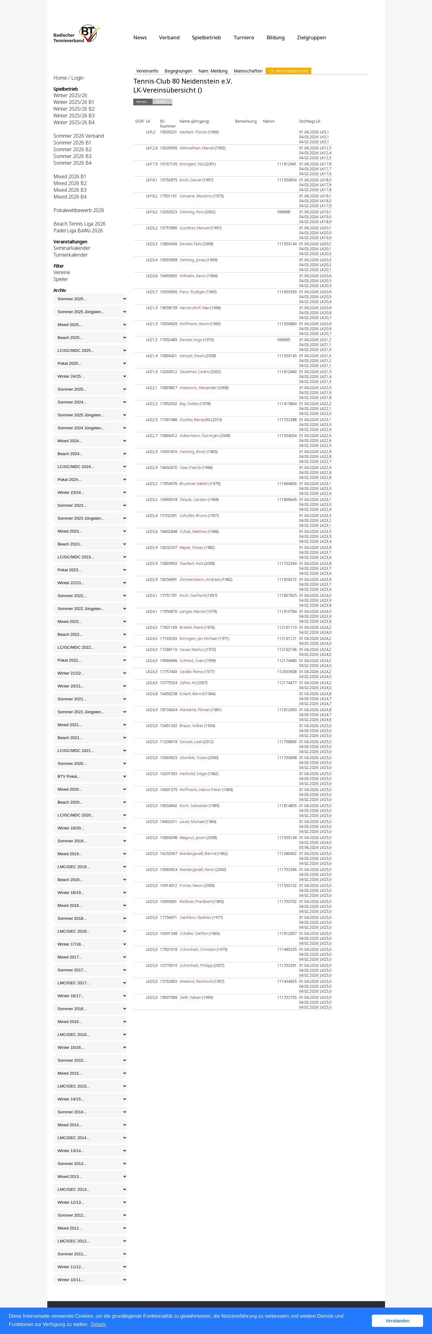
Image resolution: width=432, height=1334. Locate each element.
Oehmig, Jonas (193, 259)
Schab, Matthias (193, 531)
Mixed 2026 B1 (70, 176)
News (140, 37)
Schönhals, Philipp (196, 965)
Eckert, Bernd (192, 693)
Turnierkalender (70, 254)
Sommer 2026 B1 (72, 142)
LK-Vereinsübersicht (288, 71)
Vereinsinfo (147, 71)
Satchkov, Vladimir (195, 917)
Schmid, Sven (192, 660)
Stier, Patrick (190, 467)
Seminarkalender (71, 248)
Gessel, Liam (191, 741)
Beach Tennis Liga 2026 (79, 223)
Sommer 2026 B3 (72, 156)
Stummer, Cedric (194, 371)
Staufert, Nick (191, 563)
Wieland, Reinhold (196, 981)
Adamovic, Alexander (198, 387)
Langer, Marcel (192, 611)
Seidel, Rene (191, 671)
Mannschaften (248, 71)
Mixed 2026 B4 (70, 196)
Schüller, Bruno (193, 515)
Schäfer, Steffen (194, 933)
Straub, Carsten (193, 499)
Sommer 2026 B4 (72, 162)
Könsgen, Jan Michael (199, 638)
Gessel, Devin (192, 355)
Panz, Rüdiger (192, 291)
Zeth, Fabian (190, 997)
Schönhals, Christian (198, 949)
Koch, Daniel (191, 180)
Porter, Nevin (191, 885)
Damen (161, 102)
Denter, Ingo (191, 339)
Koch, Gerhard (193, 595)
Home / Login (68, 77)
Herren (141, 102)
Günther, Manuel (195, 227)
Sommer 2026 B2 (72, 149)
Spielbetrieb (206, 37)
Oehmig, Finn (192, 211)
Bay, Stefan (189, 403)
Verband (169, 37)
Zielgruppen (311, 37)
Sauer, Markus (192, 649)
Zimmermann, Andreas (200, 579)
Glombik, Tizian (193, 757)
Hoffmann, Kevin (194, 323)
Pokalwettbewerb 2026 (78, 210)
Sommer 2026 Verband (78, 135)
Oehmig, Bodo (193, 451)
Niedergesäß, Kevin (197, 869)
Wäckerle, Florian (195, 709)
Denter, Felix (191, 243)
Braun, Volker (192, 725)
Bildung (276, 37)
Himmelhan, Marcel (197, 148)
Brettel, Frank (191, 627)
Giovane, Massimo (196, 196)
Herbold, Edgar (193, 773)
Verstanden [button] (398, 1320)
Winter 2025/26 (70, 95)
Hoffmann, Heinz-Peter (200, 789)
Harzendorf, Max (194, 307)
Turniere (243, 37)
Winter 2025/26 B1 (74, 102)
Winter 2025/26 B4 (74, 122)
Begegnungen (178, 71)
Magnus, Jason (192, 837)
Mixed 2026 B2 (70, 183)
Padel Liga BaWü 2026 (78, 230)
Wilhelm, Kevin (193, 275)
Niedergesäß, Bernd (198, 853)
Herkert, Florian (193, 132)
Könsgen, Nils (192, 164)
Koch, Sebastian (194, 805)
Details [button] (98, 1324)
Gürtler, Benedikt (195, 419)
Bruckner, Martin (194, 483)
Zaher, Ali (188, 682)
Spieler (60, 279)
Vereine (61, 272)
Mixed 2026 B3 (70, 190)
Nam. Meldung (213, 71)
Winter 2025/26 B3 (74, 115)
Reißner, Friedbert (196, 901)
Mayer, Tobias (191, 547)
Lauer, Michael (192, 821)
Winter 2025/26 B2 (74, 108)
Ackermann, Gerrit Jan (199, 435)
